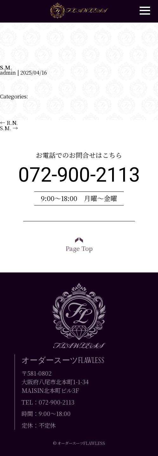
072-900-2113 (79, 174)
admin (8, 72)
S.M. (6, 67)
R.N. (9, 122)
